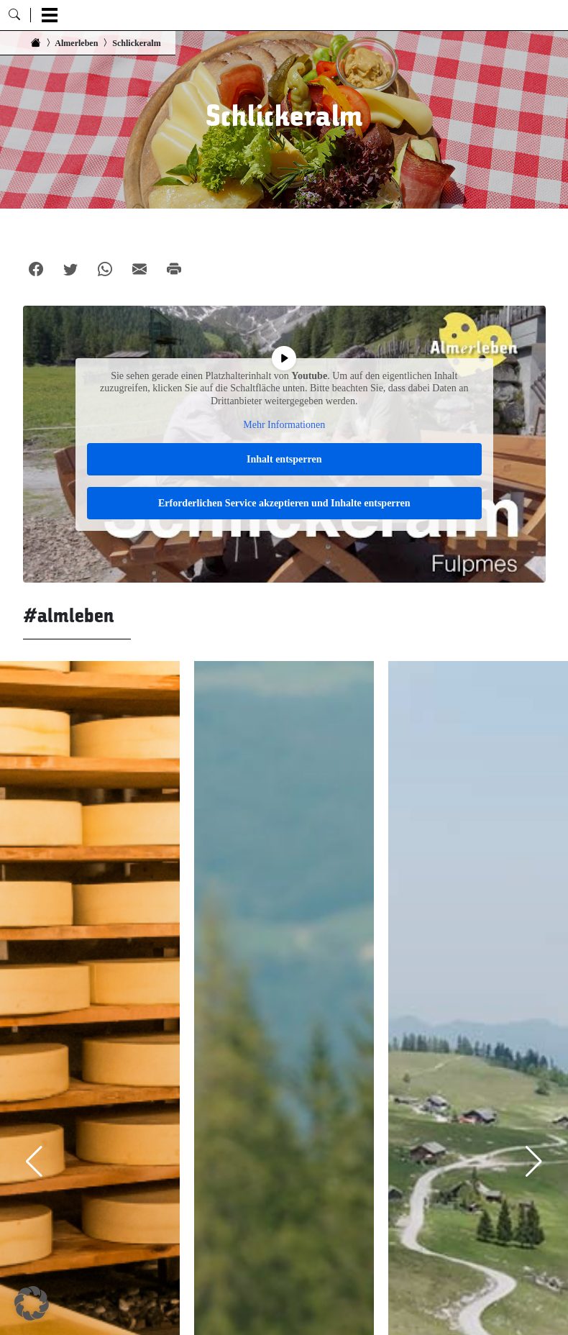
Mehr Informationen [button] (284, 424)
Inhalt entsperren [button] (284, 459)
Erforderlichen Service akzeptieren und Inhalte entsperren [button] (284, 503)
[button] (31, 1303)
